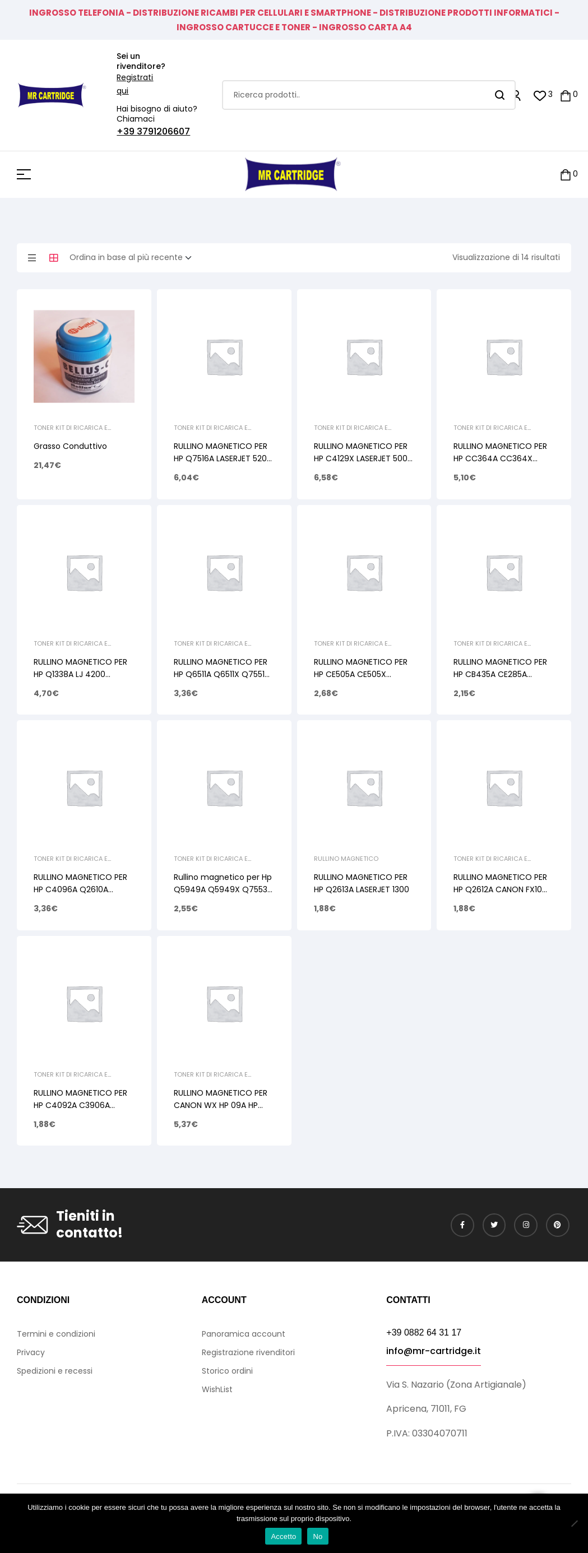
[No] (574, 1523)
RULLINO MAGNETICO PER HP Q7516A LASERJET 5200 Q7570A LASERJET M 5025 (223, 458)
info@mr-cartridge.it (433, 1351)
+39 (127, 131)
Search (500, 95)
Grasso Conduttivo (70, 446)
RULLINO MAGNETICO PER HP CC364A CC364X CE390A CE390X (500, 458)
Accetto (283, 1536)
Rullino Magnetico (346, 858)
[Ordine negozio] (134, 258)
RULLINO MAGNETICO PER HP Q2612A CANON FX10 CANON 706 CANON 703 (500, 889)
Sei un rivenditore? (141, 61)
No (317, 1536)
